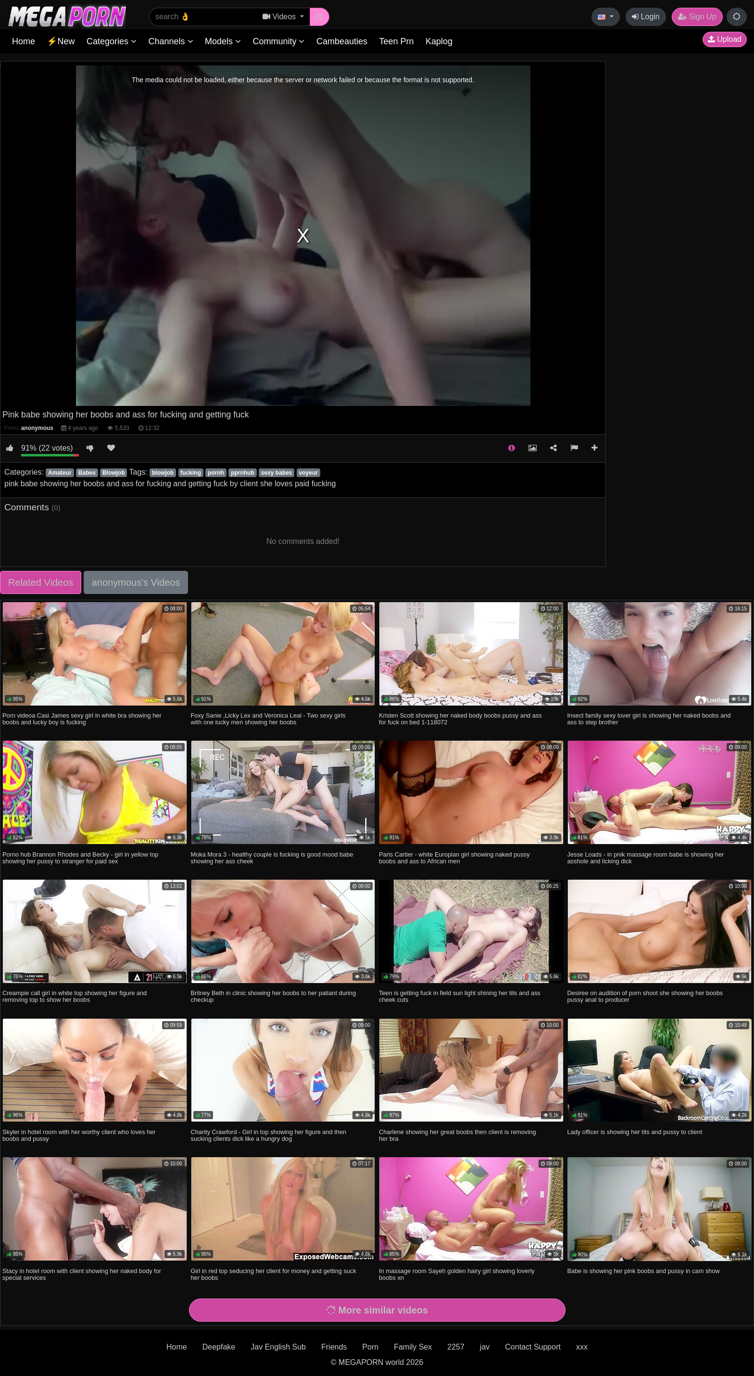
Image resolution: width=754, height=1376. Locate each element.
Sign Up (697, 17)
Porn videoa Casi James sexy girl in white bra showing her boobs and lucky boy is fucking (82, 719)
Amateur (60, 472)
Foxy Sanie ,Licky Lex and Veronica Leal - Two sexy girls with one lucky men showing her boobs (268, 719)
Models (223, 41)
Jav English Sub (278, 1347)
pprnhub (242, 472)
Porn (370, 1347)
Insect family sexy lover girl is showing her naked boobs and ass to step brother (649, 719)
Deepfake (219, 1347)
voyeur (308, 472)
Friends (334, 1347)
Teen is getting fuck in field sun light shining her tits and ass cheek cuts (459, 996)
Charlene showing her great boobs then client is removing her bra (457, 1135)
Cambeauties (341, 41)
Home (23, 41)
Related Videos (40, 582)
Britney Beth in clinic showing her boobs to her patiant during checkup (273, 996)
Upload (724, 39)
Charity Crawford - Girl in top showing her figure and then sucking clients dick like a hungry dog (269, 1135)
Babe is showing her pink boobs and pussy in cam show (643, 1271)
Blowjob (113, 472)
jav (485, 1347)
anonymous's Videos (136, 582)
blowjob (163, 472)
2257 (456, 1347)
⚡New (61, 41)
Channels (170, 41)
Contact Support (533, 1347)
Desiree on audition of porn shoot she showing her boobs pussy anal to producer (645, 996)
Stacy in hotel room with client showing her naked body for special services (81, 1274)
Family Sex (413, 1347)
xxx (582, 1347)
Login (646, 17)
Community (278, 41)
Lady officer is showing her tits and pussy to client (635, 1132)
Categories (112, 41)
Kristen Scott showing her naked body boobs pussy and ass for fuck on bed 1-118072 (460, 719)
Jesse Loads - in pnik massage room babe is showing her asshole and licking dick (645, 858)
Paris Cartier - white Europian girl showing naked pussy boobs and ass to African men (454, 858)
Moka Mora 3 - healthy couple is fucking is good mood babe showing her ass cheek (272, 858)
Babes (87, 472)
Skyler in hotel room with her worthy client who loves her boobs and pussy (79, 1135)
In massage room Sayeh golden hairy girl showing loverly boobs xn (457, 1274)
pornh (216, 472)
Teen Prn (396, 41)
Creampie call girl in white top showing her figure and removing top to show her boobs (74, 996)
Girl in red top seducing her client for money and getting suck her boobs (273, 1274)
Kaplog (439, 41)
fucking (190, 472)
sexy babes (276, 472)
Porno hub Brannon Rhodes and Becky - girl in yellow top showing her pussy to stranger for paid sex (80, 858)
